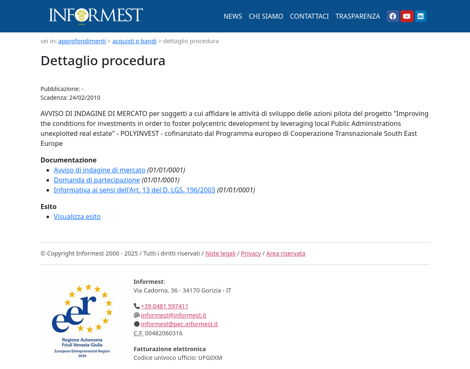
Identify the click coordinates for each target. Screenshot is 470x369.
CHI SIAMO (266, 16)
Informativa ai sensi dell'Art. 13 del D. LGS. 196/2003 (135, 189)
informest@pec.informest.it (179, 324)
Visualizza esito (77, 216)
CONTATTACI (309, 16)
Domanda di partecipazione (97, 179)
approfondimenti (82, 41)
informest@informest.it (173, 315)
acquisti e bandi (135, 41)
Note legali (220, 253)
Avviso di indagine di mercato (100, 170)
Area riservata (285, 253)
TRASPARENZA (357, 16)
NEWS (233, 16)
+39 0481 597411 (165, 306)
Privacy (251, 253)
